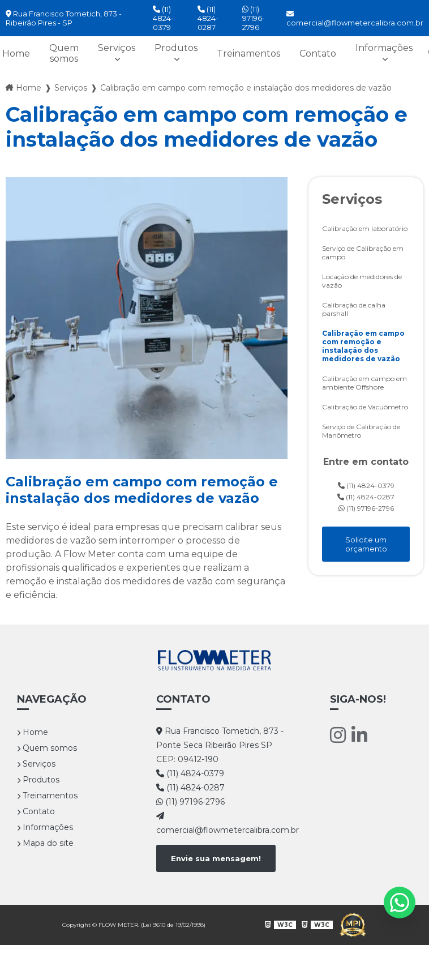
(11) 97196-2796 (253, 18)
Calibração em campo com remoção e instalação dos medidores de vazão (363, 346)
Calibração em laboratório (364, 228)
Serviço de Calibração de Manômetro (361, 430)
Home (32, 732)
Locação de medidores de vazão (362, 280)
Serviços (116, 47)
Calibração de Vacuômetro (365, 407)
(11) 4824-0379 (163, 18)
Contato (317, 53)
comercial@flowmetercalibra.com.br (354, 18)
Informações (384, 47)
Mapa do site (45, 843)
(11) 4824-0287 (208, 18)
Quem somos (64, 53)
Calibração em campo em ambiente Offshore (364, 382)
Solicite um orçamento (366, 544)
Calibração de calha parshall (353, 309)
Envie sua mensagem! (216, 858)
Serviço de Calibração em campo (363, 252)
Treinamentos (248, 53)
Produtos (176, 47)
